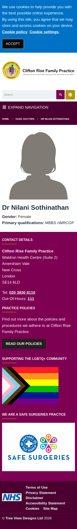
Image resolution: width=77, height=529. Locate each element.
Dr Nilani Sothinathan (55, 119)
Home (5, 119)
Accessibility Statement (45, 503)
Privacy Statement (41, 493)
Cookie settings (44, 32)
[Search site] (60, 94)
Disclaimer (34, 498)
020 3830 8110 (22, 292)
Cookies (32, 509)
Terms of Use (37, 487)
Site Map (50, 509)
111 (31, 298)
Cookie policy (15, 32)
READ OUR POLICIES (24, 344)
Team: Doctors (24, 119)
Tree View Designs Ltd (24, 518)
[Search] (29, 94)
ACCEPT (13, 44)
